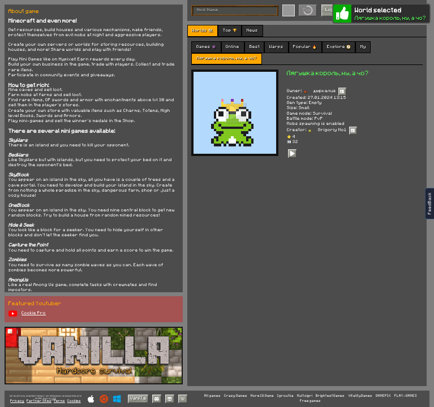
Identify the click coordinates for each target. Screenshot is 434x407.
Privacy (17, 401)
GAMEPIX (383, 395)
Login (331, 10)
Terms (59, 401)
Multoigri (304, 395)
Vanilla (138, 398)
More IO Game (262, 395)
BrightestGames (330, 395)
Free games (310, 400)
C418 (53, 398)
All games (212, 395)
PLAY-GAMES (405, 395)
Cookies (74, 401)
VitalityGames (360, 395)
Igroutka (285, 395)
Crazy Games (235, 395)
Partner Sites (39, 401)
